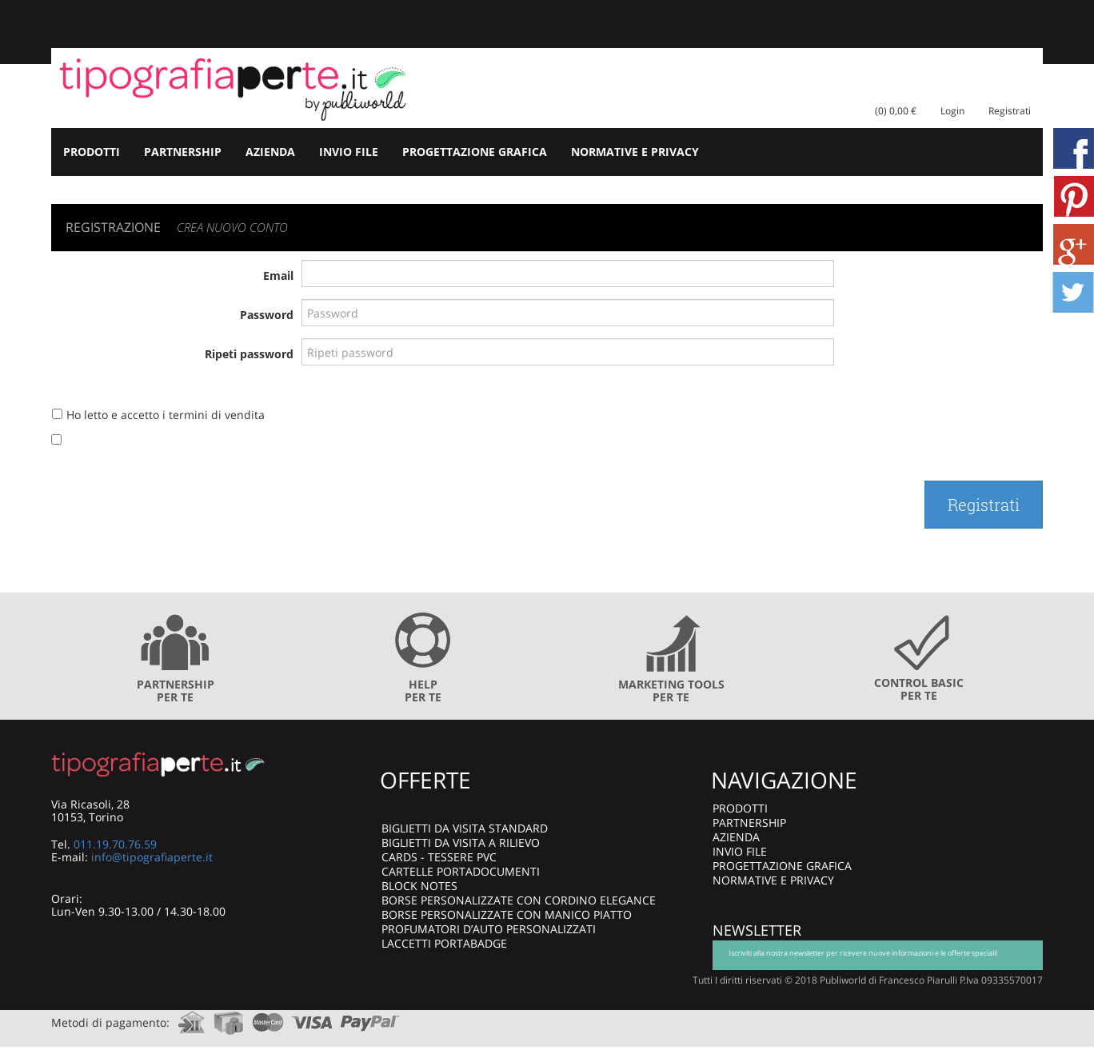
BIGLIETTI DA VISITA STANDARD (464, 828)
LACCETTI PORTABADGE (444, 943)
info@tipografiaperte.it (152, 856)
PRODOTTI (91, 151)
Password (266, 314)
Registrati (1009, 111)
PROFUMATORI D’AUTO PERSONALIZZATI (488, 928)
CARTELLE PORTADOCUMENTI (460, 871)
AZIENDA (270, 151)
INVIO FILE (348, 151)
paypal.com (370, 1017)
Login (952, 111)
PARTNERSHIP (183, 151)
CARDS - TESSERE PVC (439, 856)
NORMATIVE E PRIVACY (635, 151)
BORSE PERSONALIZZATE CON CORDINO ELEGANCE (518, 900)
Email (278, 275)
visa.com (312, 1017)
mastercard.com (268, 1017)
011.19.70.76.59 (115, 844)
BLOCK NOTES (419, 885)
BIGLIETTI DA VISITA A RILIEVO (460, 842)
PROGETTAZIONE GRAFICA (474, 151)
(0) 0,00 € (895, 111)
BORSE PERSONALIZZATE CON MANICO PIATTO (506, 914)
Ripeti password (249, 353)
